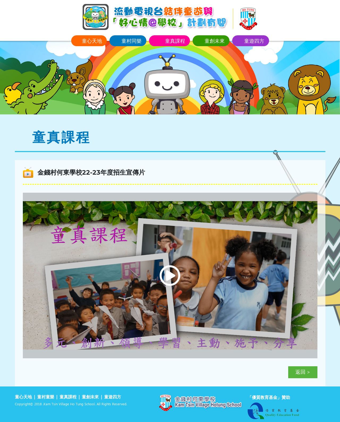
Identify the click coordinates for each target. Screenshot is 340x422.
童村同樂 (131, 40)
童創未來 (215, 40)
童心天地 (92, 40)
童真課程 (175, 40)
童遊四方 (254, 40)
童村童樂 (45, 397)
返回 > (302, 372)
